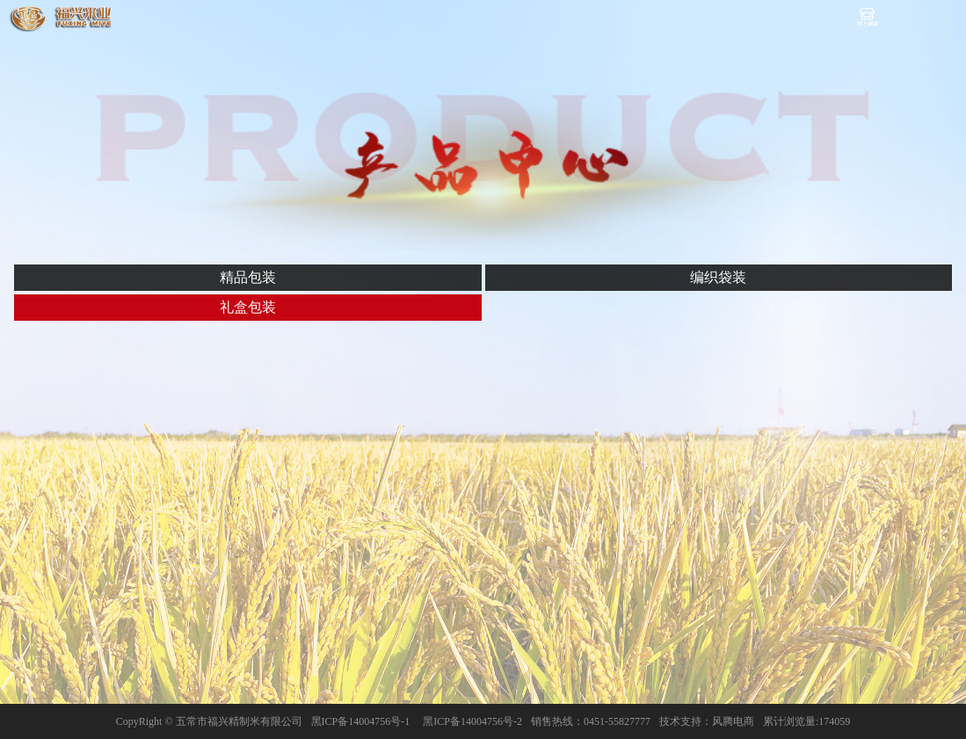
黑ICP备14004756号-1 (360, 721)
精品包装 (248, 277)
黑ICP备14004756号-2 (472, 721)
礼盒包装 (248, 307)
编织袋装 (718, 277)
